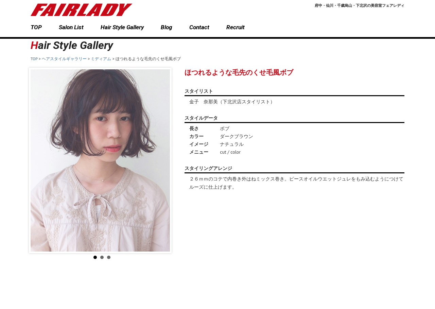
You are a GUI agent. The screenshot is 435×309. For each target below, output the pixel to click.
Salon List (71, 27)
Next (164, 160)
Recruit (235, 27)
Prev (39, 160)
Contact (199, 27)
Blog (166, 27)
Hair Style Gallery (122, 27)
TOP (36, 27)
